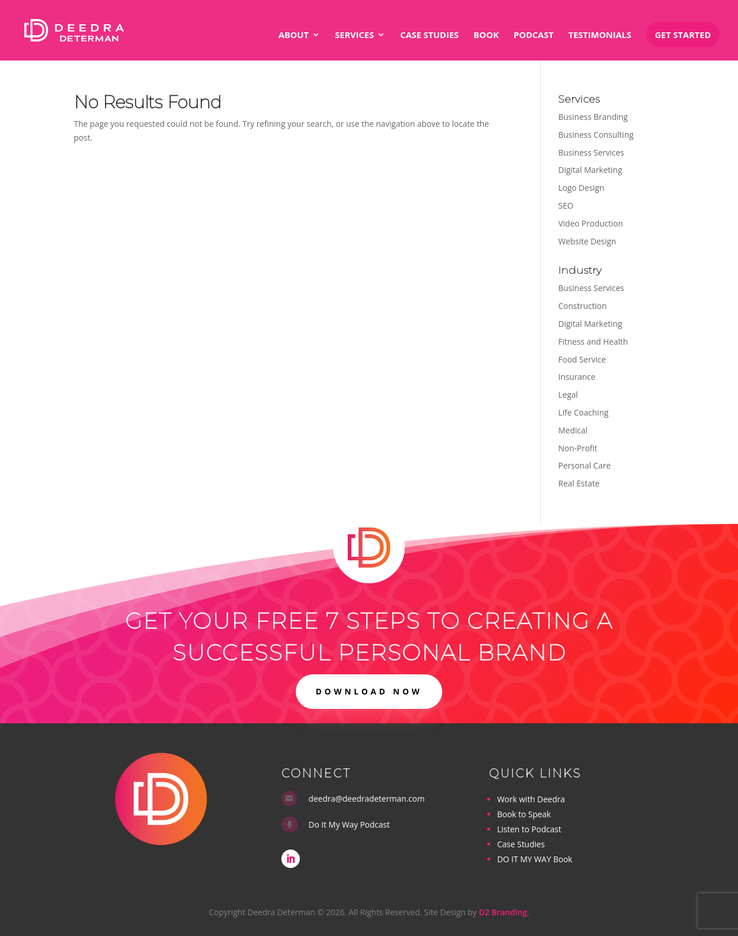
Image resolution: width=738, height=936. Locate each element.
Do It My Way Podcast (349, 824)
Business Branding (593, 116)
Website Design (587, 241)
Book (486, 35)
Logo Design (581, 187)
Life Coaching (583, 412)
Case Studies (429, 35)
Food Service (582, 359)
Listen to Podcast (529, 829)
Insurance (576, 376)
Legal (568, 394)
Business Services (591, 152)
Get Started (683, 34)
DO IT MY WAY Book (534, 859)
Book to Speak (524, 814)
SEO (565, 205)
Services (354, 35)
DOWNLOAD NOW (368, 691)
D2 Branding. (504, 912)
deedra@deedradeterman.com (366, 798)
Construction (582, 305)
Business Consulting (596, 134)
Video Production (590, 223)
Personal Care (584, 465)
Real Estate (579, 483)
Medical (573, 430)
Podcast (534, 35)
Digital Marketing (590, 169)
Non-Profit (577, 448)
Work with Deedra (531, 799)
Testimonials (599, 35)
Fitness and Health (593, 341)
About (293, 35)
